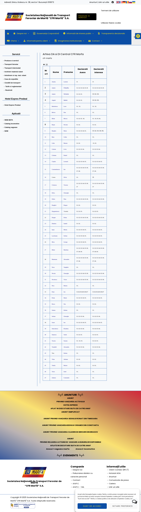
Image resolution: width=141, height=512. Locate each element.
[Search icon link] (135, 37)
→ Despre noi (77, 469)
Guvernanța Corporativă (45, 33)
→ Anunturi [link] (111, 476)
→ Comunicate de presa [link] (118, 479)
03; (81, 118)
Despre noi (20, 33)
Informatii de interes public (77, 33)
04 (83, 88)
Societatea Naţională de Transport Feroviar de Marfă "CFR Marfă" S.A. (48, 17)
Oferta (13, 41)
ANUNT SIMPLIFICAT (70, 411)
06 (87, 88)
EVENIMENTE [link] (70, 455)
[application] (27, 33)
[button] (138, 36)
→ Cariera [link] (111, 483)
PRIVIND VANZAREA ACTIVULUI (70, 401)
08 (79, 171)
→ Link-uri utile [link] (113, 486)
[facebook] (113, 2)
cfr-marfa (47, 58)
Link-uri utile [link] (104, 2)
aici (135, 506)
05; (85, 236)
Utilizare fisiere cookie (111, 23)
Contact (94, 41)
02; (79, 167)
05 (85, 88)
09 (81, 251)
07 (77, 171)
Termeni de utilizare (110, 10)
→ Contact (76, 479)
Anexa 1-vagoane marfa (57, 448)
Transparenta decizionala (109, 33)
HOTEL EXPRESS (70, 405)
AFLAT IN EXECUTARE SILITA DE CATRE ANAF (70, 408)
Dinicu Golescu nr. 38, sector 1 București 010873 (33, 2)
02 (79, 88)
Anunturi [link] (93, 2)
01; (77, 137)
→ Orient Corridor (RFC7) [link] (118, 469)
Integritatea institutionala (68, 41)
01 (77, 81)
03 (81, 88)
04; (84, 118)
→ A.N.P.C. (75, 483)
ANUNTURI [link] (70, 395)
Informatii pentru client (36, 41)
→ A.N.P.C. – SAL (78, 486)
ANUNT (70, 398)
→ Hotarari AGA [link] (114, 472)
